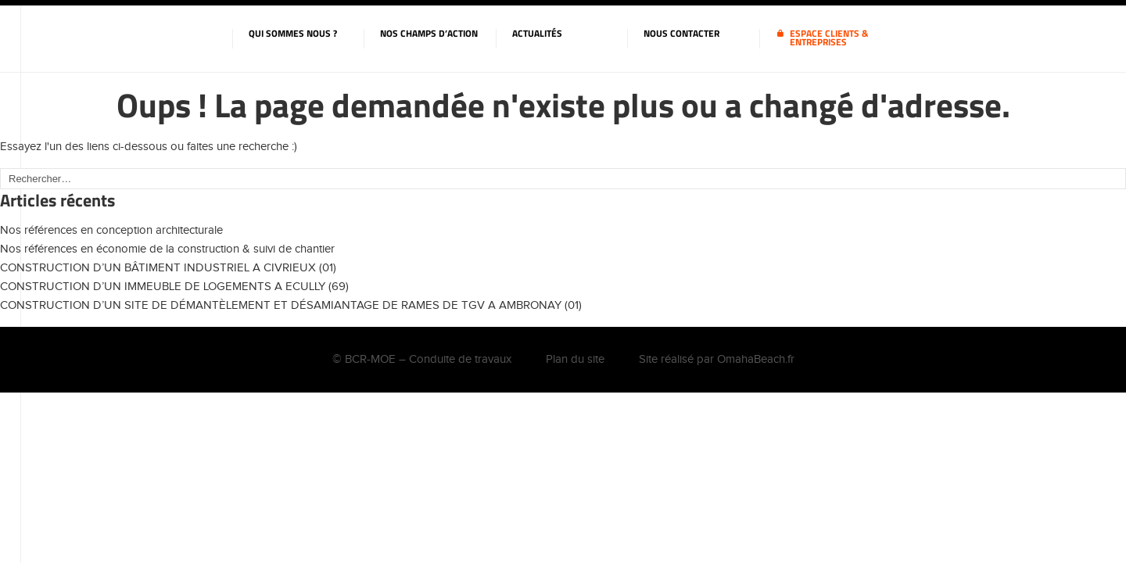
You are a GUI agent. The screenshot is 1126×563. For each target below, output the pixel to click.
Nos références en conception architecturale (111, 230)
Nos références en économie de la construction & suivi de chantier (167, 249)
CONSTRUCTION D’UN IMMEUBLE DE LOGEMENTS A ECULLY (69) (174, 286)
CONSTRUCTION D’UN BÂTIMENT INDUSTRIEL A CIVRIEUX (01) (168, 267)
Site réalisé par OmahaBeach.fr (716, 359)
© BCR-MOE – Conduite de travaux (421, 359)
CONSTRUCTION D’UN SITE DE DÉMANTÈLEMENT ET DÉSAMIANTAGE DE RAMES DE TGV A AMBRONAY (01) (291, 305)
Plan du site (575, 359)
